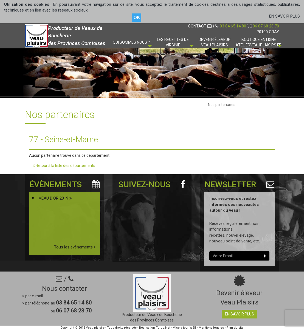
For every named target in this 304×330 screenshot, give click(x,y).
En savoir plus (239, 314)
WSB (193, 327)
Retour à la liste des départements (64, 165)
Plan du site (235, 327)
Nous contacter (64, 288)
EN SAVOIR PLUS (284, 16)
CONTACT (200, 26)
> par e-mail (32, 296)
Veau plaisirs (95, 327)
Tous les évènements (74, 247)
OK (136, 17)
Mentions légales (211, 327)
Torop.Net (163, 327)
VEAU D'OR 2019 (55, 198)
